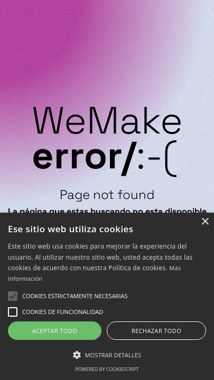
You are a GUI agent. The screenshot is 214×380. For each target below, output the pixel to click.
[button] (74, 296)
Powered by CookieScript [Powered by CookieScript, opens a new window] (106, 369)
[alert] (107, 296)
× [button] (205, 222)
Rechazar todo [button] (156, 331)
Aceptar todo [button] (54, 331)
